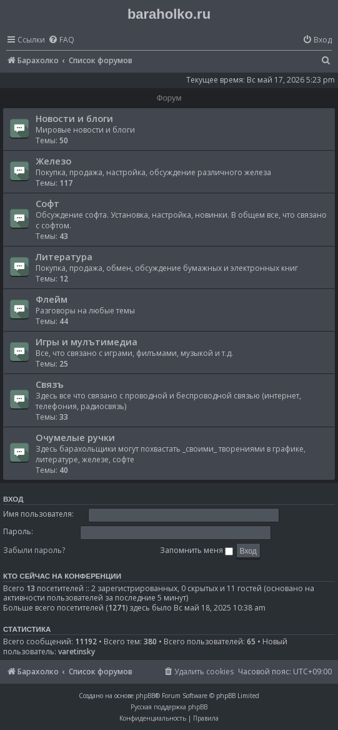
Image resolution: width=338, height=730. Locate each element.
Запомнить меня (196, 550)
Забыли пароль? (34, 550)
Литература (64, 256)
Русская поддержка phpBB (169, 706)
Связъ (50, 384)
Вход (13, 499)
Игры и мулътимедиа (86, 341)
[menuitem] (61, 40)
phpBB (145, 695)
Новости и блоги (74, 118)
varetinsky (76, 652)
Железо (53, 161)
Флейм (51, 299)
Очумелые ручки (75, 437)
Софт (47, 203)
